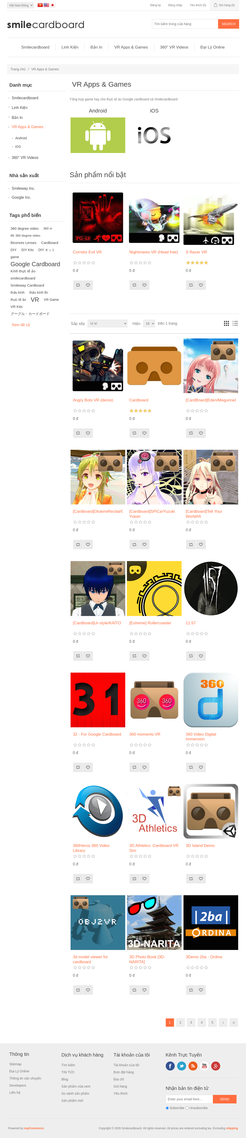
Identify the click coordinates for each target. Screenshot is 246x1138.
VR (35, 299)
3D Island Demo (200, 845)
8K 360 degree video (25, 235)
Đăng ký (155, 5)
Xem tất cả (21, 325)
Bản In (96, 47)
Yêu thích (121, 1093)
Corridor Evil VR (87, 252)
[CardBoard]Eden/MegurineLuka (211, 400)
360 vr (47, 228)
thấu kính (18, 292)
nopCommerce (34, 1128)
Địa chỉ (119, 1079)
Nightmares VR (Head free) (153, 252)
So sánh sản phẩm (75, 1093)
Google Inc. (21, 197)
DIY (14, 250)
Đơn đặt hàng (124, 1072)
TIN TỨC (68, 1072)
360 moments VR (144, 734)
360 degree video (25, 228)
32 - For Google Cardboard (97, 734)
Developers (17, 1085)
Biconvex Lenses (23, 243)
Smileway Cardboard (27, 285)
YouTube (204, 1066)
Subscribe (177, 1108)
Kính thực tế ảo (23, 271)
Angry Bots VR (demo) (93, 400)
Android (21, 138)
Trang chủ (18, 69)
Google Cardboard (35, 264)
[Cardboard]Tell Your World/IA (204, 513)
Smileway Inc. (23, 188)
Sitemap (15, 1064)
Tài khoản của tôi (126, 1065)
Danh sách (235, 323)
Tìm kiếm (68, 1065)
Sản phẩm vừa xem (76, 1086)
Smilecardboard (35, 47)
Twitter (181, 1066)
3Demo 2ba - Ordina (204, 957)
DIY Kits (27, 250)
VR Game (51, 299)
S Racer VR (196, 252)
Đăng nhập (175, 5)
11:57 (191, 623)
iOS (18, 146)
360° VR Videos (174, 47)
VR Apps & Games (131, 47)
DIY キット (46, 250)
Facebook (170, 1066)
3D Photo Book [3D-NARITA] (147, 959)
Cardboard (49, 243)
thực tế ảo (18, 299)
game (15, 257)
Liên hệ (14, 1092)
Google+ (215, 1066)
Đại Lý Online (213, 47)
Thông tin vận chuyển (25, 1078)
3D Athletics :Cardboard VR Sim (154, 848)
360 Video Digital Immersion (201, 736)
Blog (65, 1079)
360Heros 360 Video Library (91, 848)
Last (234, 1022)
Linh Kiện (70, 47)
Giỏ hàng (120, 1086)
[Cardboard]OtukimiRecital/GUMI (98, 511)
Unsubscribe (198, 1108)
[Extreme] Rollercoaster (150, 623)
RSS (192, 1066)
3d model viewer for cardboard (90, 959)
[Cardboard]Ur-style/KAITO (97, 623)
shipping (232, 1128)
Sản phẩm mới (72, 1100)
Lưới (226, 323)
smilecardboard (23, 278)
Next (223, 1022)
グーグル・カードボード (30, 314)
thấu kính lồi (38, 292)
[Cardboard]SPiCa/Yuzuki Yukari (152, 513)
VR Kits (17, 307)
